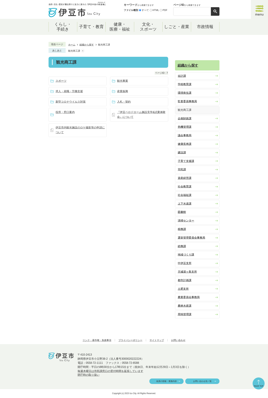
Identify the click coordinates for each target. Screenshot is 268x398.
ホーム (71, 44)
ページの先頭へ (259, 383)
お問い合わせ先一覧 (202, 381)
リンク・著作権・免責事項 (97, 340)
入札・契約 (124, 101)
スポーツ (61, 80)
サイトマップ (157, 340)
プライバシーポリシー (130, 340)
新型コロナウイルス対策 (71, 101)
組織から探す (86, 44)
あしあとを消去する (82, 51)
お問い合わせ (178, 340)
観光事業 (122, 80)
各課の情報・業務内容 (166, 381)
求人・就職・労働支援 (69, 91)
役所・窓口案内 (65, 112)
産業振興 (122, 91)
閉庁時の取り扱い (88, 374)
